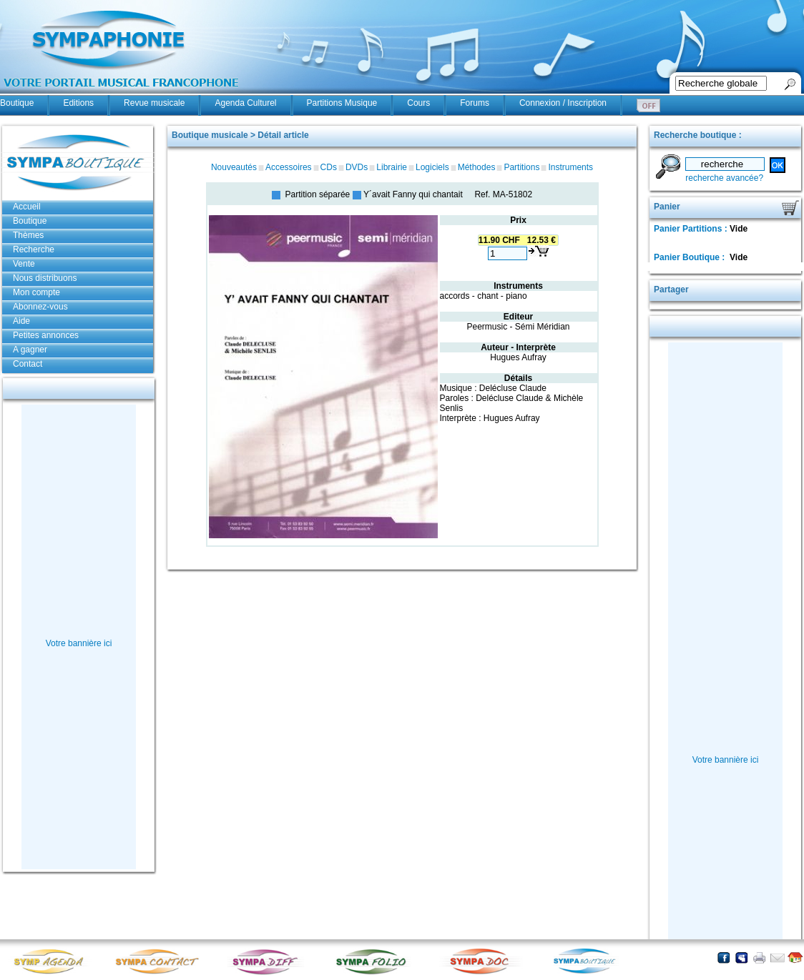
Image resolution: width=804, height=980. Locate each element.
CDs (328, 167)
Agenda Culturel (245, 103)
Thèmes (28, 235)
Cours (418, 103)
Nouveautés (234, 167)
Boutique (17, 103)
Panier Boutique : (690, 257)
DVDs (356, 167)
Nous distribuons (45, 278)
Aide (21, 321)
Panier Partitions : (692, 229)
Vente (24, 264)
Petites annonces (46, 335)
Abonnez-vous (40, 307)
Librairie (391, 167)
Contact (27, 364)
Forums (474, 103)
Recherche (33, 249)
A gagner (30, 350)
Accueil (27, 207)
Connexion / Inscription (563, 103)
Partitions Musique (342, 103)
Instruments (570, 167)
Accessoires (288, 167)
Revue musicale (154, 103)
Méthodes (477, 167)
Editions (78, 103)
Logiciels (432, 167)
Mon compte (36, 292)
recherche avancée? (724, 178)
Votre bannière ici (79, 643)
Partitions (521, 167)
